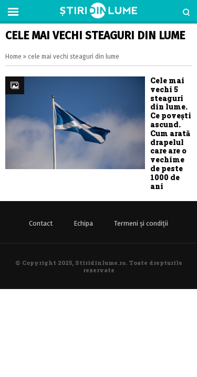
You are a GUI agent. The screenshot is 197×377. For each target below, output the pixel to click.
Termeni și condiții (141, 223)
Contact (41, 223)
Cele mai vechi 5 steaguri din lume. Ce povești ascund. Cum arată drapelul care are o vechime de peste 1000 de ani (170, 133)
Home (13, 56)
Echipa (83, 223)
